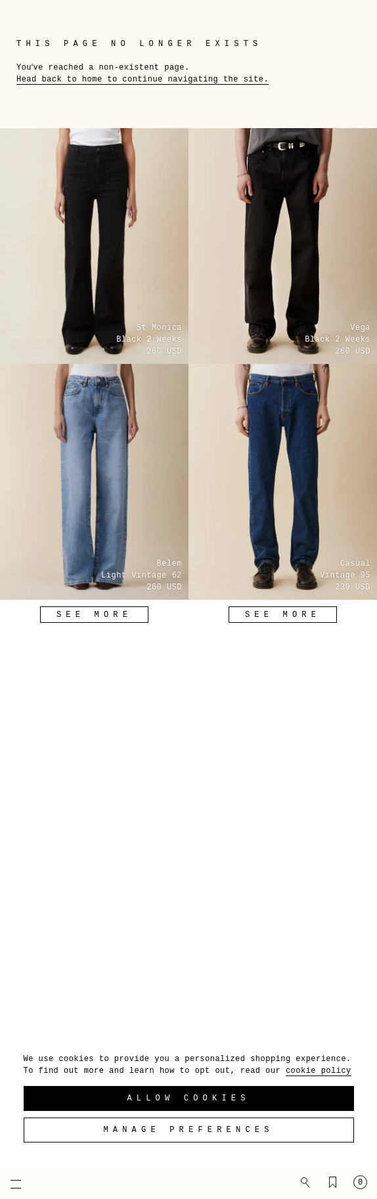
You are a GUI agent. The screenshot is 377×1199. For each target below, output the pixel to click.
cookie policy (318, 1070)
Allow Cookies (188, 1098)
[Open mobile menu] (10, 1184)
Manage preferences (188, 1130)
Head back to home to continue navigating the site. (142, 79)
